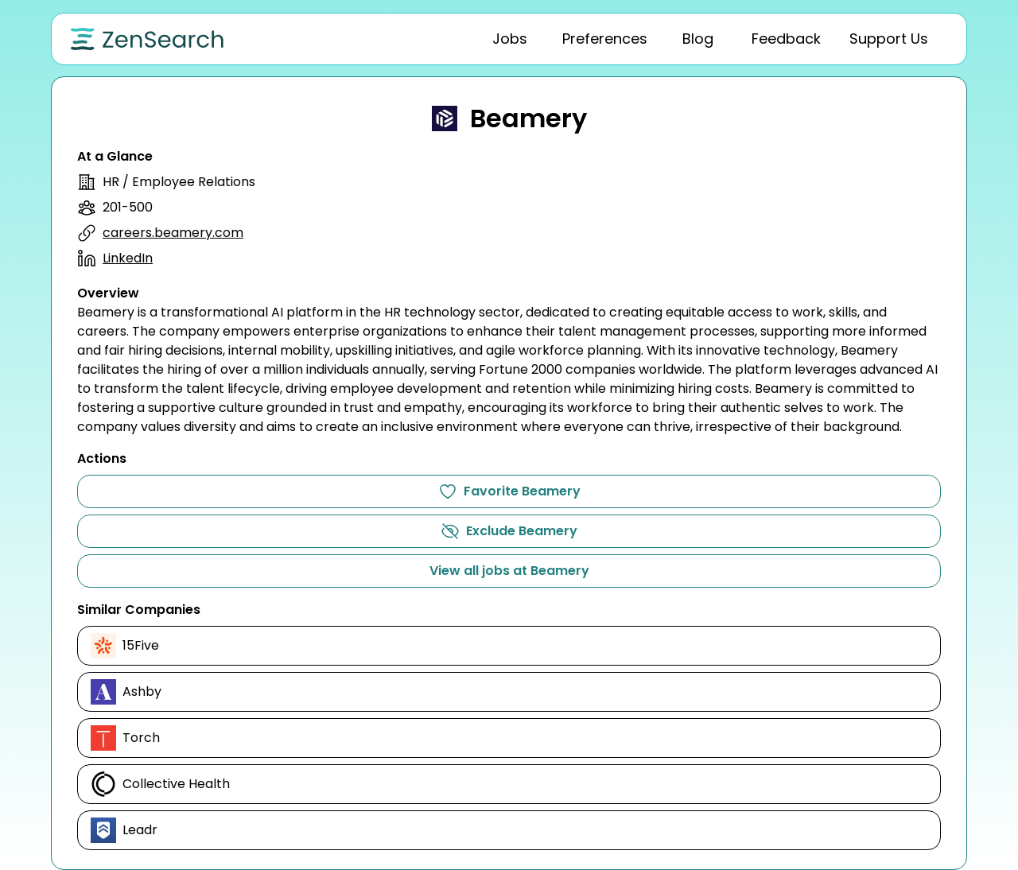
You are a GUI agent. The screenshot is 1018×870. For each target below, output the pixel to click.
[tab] (509, 39)
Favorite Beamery (509, 491)
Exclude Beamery (509, 531)
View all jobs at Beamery (509, 570)
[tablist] (656, 39)
